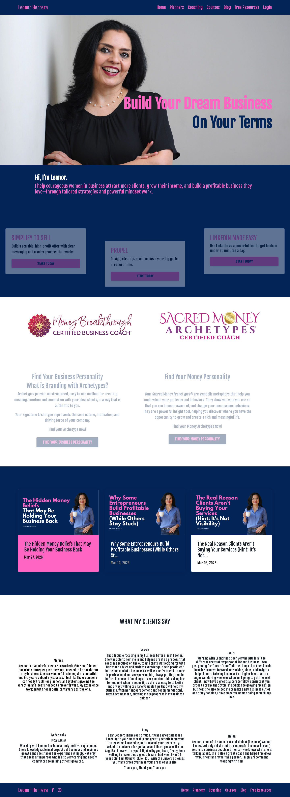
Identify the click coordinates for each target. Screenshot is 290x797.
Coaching (195, 7)
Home (160, 7)
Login (267, 7)
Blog (227, 7)
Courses (213, 7)
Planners (176, 7)
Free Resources (247, 7)
